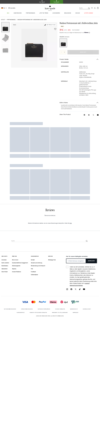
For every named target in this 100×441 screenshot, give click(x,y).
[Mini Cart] (98, 8)
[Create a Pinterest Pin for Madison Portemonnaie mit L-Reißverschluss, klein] (89, 115)
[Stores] (11, 8)
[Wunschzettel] (92, 8)
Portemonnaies (11, 19)
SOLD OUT (83, 52)
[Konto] (95, 8)
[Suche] (81, 8)
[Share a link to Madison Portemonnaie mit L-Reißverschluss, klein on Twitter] (93, 115)
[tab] (42, 2)
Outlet (3, 19)
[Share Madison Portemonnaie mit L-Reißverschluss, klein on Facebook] (84, 115)
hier (71, 223)
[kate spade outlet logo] (50, 8)
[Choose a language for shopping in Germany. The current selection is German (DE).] (4, 8)
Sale (14, 25)
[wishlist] (55, 29)
